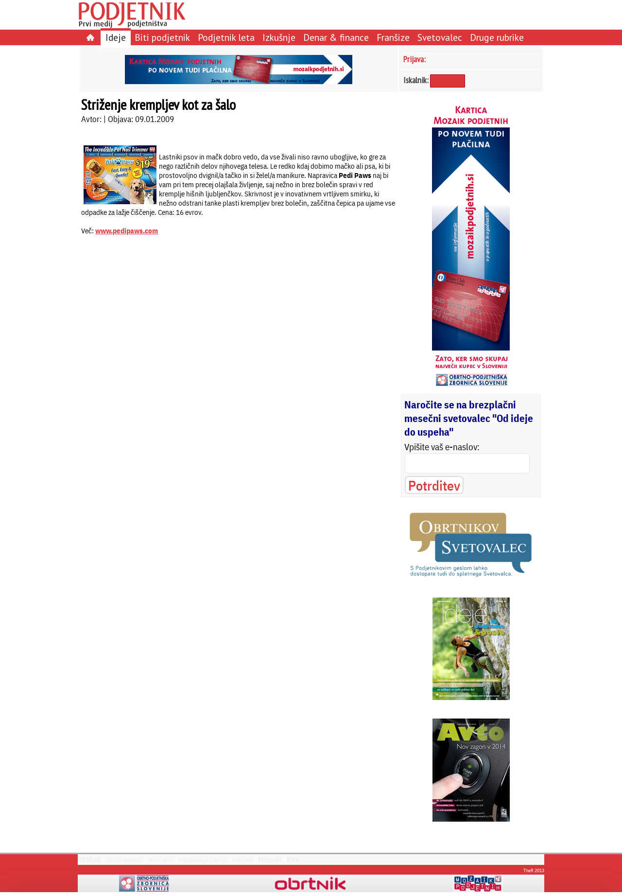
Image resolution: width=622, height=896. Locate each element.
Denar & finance (336, 37)
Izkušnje (278, 37)
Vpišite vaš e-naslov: (442, 447)
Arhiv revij (161, 859)
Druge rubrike (497, 37)
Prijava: (414, 59)
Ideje (115, 37)
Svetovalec (439, 37)
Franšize (393, 37)
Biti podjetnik (162, 37)
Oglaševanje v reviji (202, 859)
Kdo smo (242, 859)
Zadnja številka (124, 859)
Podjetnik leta (226, 37)
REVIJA (89, 859)
